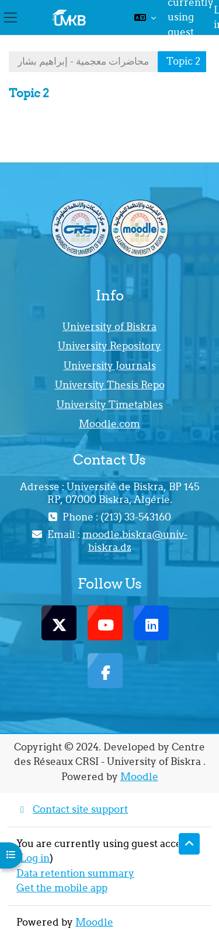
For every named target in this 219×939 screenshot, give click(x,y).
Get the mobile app (61, 887)
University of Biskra (109, 326)
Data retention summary (75, 873)
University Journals (110, 365)
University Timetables (110, 404)
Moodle (139, 776)
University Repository (109, 345)
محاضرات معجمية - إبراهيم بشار (83, 61)
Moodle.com (109, 423)
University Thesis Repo (110, 384)
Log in (35, 858)
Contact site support (72, 809)
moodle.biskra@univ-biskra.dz (134, 541)
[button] (145, 17)
